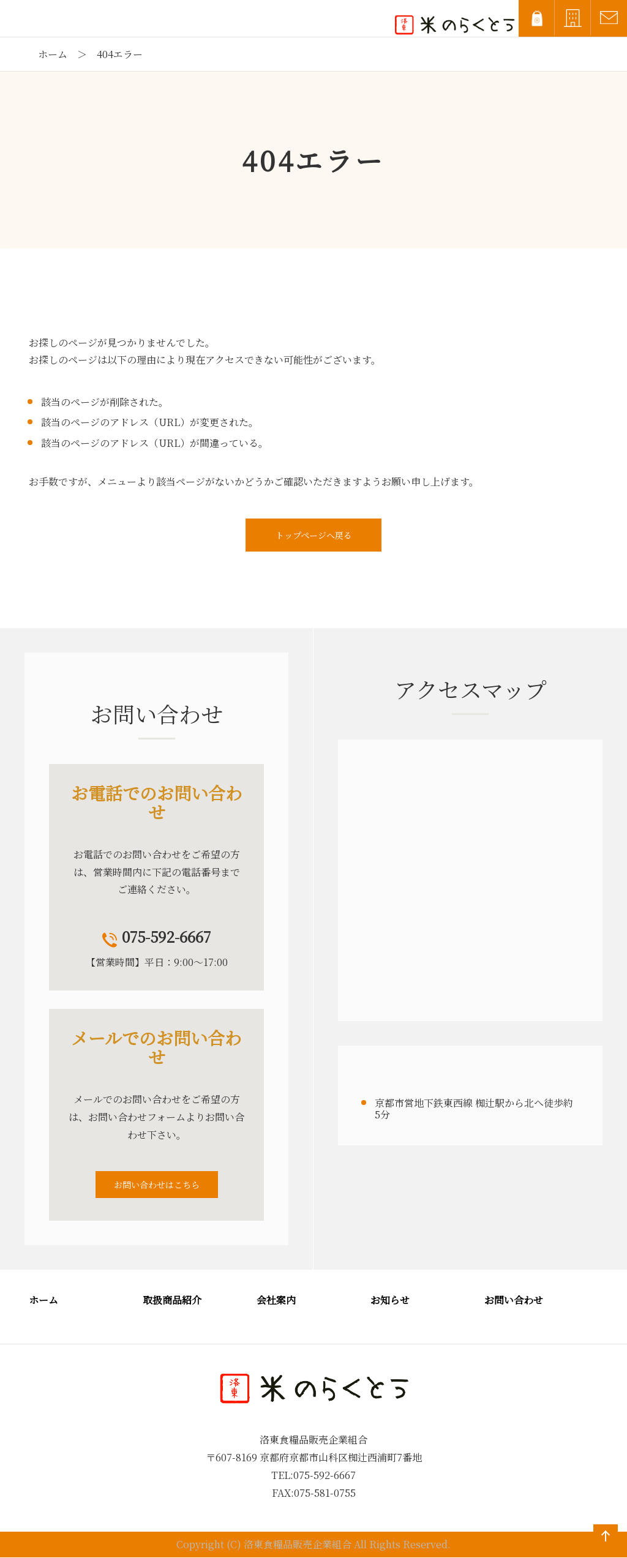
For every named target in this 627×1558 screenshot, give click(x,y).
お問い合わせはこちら (157, 1184)
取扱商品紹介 (172, 1300)
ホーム (52, 54)
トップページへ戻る (314, 535)
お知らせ (390, 1300)
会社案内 (276, 1300)
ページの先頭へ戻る (603, 1548)
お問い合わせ (513, 1300)
